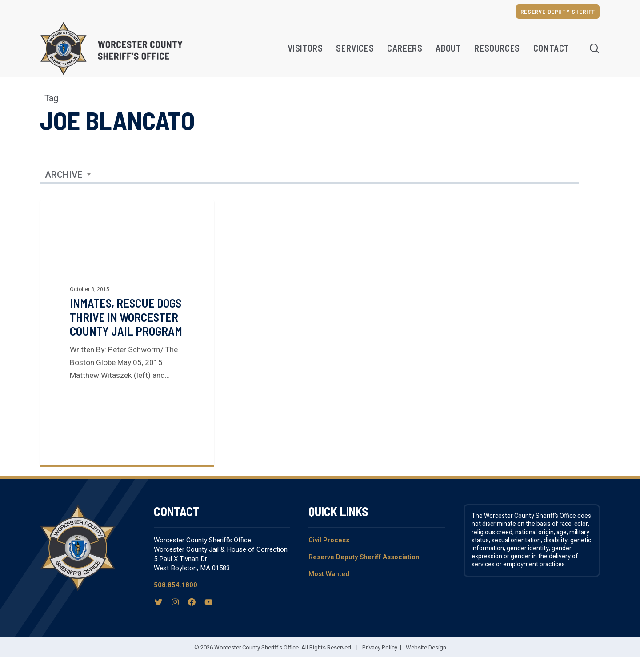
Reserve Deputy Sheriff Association (364, 556)
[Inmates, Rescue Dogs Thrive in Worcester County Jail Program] (127, 332)
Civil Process (328, 540)
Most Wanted (328, 574)
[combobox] (68, 175)
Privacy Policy (379, 647)
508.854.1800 (175, 584)
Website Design (426, 647)
